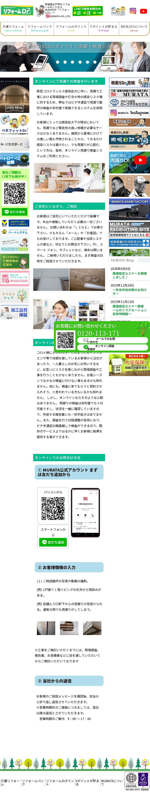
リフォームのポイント (71, 28)
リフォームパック (39, 28)
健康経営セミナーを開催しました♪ (129, 275)
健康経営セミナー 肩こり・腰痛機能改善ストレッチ (130, 343)
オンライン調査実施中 (122, 331)
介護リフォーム (13, 28)
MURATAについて (134, 28)
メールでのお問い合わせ (124, 324)
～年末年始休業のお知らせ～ (129, 291)
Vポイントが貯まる (103, 28)
